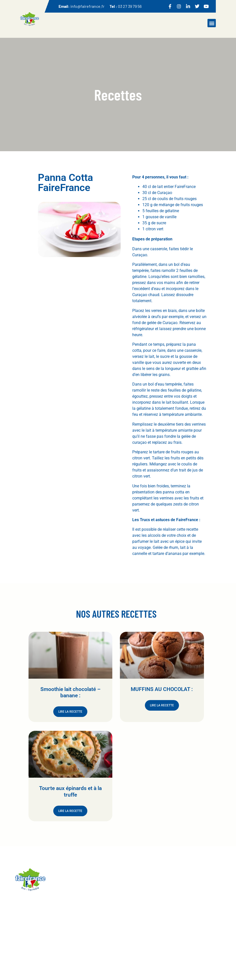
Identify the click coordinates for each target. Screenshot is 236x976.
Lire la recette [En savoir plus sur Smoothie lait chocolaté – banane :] (70, 711)
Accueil (93, 916)
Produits (94, 926)
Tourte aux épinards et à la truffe (70, 791)
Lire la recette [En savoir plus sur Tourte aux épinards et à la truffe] (70, 811)
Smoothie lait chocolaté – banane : (70, 692)
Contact (126, 932)
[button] (211, 23)
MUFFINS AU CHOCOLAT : (162, 689)
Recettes (94, 936)
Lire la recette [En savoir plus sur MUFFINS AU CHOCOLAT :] (162, 705)
